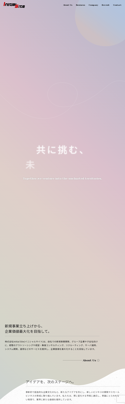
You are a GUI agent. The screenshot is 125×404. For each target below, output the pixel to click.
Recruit (106, 5)
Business (80, 5)
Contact (117, 5)
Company (93, 5)
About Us (67, 5)
